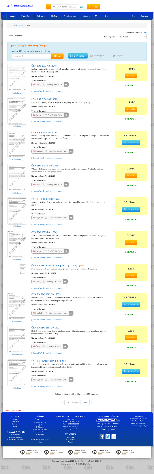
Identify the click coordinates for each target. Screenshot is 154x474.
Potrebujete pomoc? (13, 410)
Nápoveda (144, 16)
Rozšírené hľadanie (15, 437)
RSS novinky (70, 439)
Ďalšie (85, 402)
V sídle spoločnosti (70, 429)
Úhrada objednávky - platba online (39, 441)
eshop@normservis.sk (70, 426)
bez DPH (143, 32)
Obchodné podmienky (138, 423)
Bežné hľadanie (15, 434)
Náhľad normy (17, 93)
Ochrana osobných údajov (139, 426)
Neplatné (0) (122, 56)
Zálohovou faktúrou (40, 429)
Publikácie (26, 16)
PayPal (40, 425)
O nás (86, 16)
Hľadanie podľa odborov (15, 439)
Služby (55, 16)
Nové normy (71, 437)
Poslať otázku (131, 143)
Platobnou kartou (40, 422)
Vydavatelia (18, 25)
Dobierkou (39, 427)
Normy (13, 16)
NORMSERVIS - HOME (138, 418)
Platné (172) (99, 56)
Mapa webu (139, 416)
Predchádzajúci (72, 402)
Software (42, 16)
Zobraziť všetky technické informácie (47, 91)
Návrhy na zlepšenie (139, 421)
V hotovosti (40, 434)
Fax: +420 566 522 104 (71, 424)
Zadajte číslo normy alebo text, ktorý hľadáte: (31, 51)
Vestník (70, 442)
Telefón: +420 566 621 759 (71, 421)
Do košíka (131, 76)
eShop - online (71, 419)
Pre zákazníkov (71, 16)
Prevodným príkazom (40, 432)
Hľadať (93, 7)
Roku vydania (78, 56)
